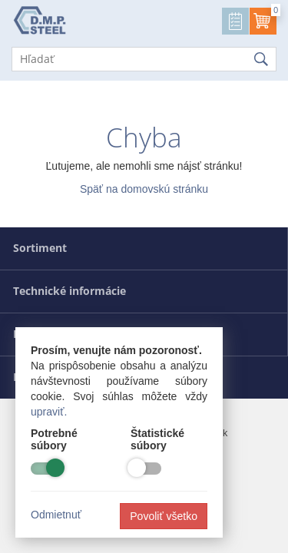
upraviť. (49, 412)
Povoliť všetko (163, 516)
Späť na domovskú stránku (144, 189)
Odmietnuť (56, 514)
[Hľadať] (144, 59)
